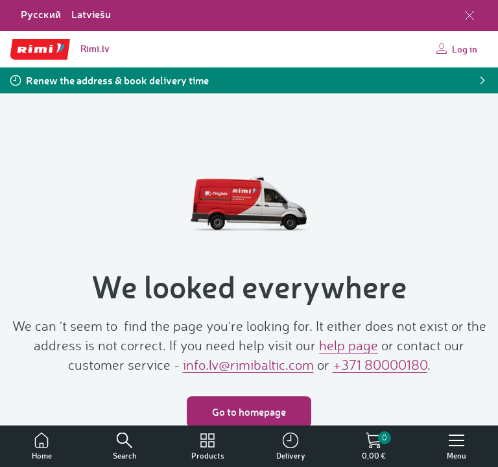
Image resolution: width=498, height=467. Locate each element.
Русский (41, 14)
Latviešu (91, 14)
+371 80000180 (380, 364)
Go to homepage (249, 411)
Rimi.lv (95, 48)
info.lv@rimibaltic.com (248, 364)
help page (348, 345)
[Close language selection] (469, 15)
